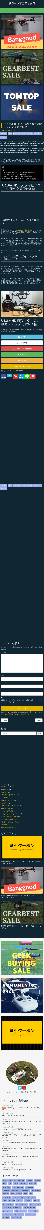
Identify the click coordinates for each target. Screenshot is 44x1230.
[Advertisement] (22, 408)
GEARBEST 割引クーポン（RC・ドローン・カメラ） (21, 927)
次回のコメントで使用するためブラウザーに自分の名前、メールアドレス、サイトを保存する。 (21, 701)
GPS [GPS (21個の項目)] (12, 1194)
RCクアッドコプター (9, 130)
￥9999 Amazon (22, 366)
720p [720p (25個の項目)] (10, 1183)
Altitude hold (27, 134)
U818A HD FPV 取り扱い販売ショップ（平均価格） (20, 179)
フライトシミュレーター (10, 816)
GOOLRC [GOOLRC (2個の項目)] (6, 1194)
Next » (39, 720)
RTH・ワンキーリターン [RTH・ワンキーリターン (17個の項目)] (28, 1197)
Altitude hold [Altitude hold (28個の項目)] (18, 1187)
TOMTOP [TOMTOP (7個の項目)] (12, 1200)
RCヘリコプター (7, 800)
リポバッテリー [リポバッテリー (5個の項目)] (30, 1214)
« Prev (5, 720)
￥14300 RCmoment (22, 349)
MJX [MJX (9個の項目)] (31, 1194)
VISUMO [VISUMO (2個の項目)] (19, 1200)
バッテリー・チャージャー (11, 814)
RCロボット (6, 808)
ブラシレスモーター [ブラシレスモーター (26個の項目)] (20, 1211)
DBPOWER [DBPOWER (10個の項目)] (6, 1190)
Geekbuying (22, 343)
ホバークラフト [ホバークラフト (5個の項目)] (33, 1211)
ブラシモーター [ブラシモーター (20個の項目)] (7, 1211)
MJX (5, 797)
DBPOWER (37, 134)
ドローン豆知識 (7, 811)
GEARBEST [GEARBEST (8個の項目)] (25, 1190)
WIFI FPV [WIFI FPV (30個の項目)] (36, 1200)
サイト (3, 690)
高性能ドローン (7, 827)
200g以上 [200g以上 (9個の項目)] (29, 1180)
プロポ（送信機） (8, 819)
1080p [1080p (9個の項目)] (16, 1183)
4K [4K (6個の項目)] (15, 1180)
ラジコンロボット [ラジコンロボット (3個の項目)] (18, 1214)
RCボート (5, 803)
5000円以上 (16, 134)
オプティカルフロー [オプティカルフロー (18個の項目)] (21, 1204)
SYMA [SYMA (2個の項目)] (5, 1200)
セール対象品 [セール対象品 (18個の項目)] (17, 1207)
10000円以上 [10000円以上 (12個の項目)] (6, 1187)
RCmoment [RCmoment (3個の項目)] (7, 1197)
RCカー (4, 792)
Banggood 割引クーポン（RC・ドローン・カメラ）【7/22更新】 (21, 896)
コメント (3, 652)
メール (3, 683)
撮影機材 (5, 825)
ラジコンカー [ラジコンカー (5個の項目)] (7, 1214)
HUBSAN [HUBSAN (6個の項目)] (19, 1194)
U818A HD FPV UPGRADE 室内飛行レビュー (21, 230)
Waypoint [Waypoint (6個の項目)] (28, 1200)
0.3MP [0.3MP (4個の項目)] (5, 1180)
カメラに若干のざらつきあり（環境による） (19, 176)
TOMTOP (22, 337)
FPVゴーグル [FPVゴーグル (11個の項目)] (16, 1190)
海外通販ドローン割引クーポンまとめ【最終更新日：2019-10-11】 (21, 862)
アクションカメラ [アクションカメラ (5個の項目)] (8, 1204)
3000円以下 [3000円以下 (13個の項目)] (23, 1183)
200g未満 (4, 134)
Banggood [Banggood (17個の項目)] (29, 1187)
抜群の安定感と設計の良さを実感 (16, 174)
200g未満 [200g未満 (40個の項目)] (37, 1180)
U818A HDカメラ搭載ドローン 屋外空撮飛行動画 (19, 172)
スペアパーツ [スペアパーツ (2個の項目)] (7, 1207)
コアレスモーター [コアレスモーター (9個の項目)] (35, 1204)
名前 (3, 675)
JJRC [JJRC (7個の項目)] (25, 1194)
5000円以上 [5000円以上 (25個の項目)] (32, 1183)
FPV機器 (5, 789)
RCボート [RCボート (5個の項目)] (16, 1197)
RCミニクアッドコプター (10, 806)
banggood (22, 361)
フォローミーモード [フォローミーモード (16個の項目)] (29, 1207)
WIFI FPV (3, 137)
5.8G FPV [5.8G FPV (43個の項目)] (21, 1180)
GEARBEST (22, 355)
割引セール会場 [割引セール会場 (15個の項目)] (16, 1218)
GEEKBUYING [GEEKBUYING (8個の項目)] (36, 1190)
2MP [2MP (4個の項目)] (10, 1180)
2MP (10, 134)
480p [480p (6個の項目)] (4, 1183)
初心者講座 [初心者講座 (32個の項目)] (6, 1218)
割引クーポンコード (9, 822)
